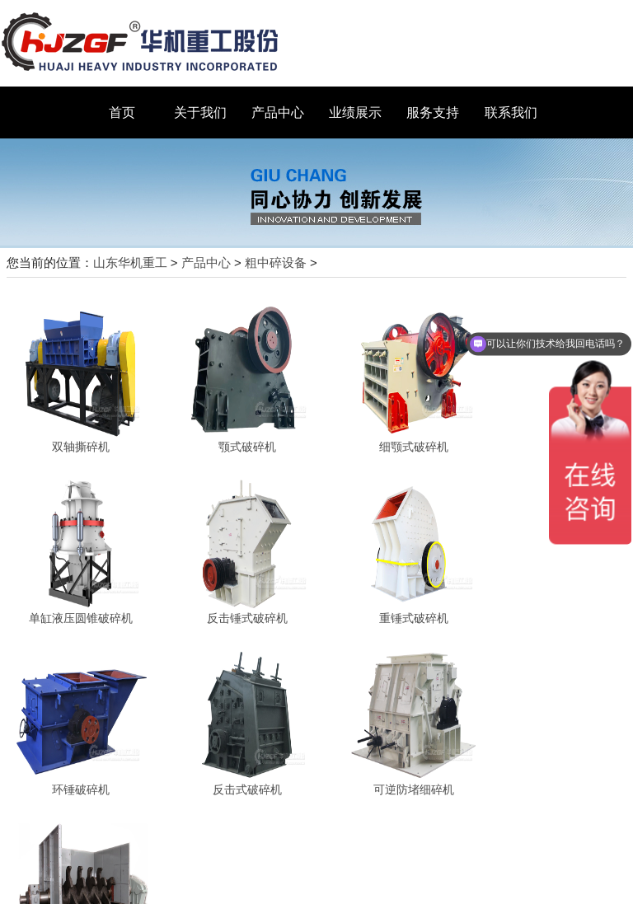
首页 (122, 112)
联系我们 (511, 112)
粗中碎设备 (276, 262)
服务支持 (432, 112)
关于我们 (200, 112)
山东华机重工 (130, 262)
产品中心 (277, 112)
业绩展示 (355, 112)
